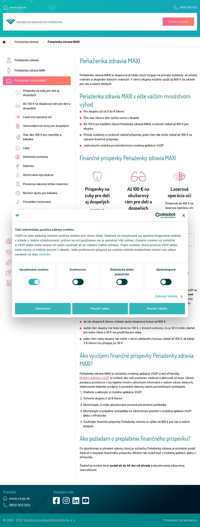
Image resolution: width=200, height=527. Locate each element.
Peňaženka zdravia (26, 41)
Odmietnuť (42, 308)
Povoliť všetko (157, 308)
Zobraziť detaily (166, 296)
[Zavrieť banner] (183, 215)
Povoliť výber (100, 308)
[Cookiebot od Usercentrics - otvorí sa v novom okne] (158, 215)
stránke (44, 254)
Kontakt (9, 492)
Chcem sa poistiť (178, 22)
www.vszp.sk (18, 7)
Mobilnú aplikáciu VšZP (94, 378)
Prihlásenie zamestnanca (180, 520)
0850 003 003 (188, 7)
